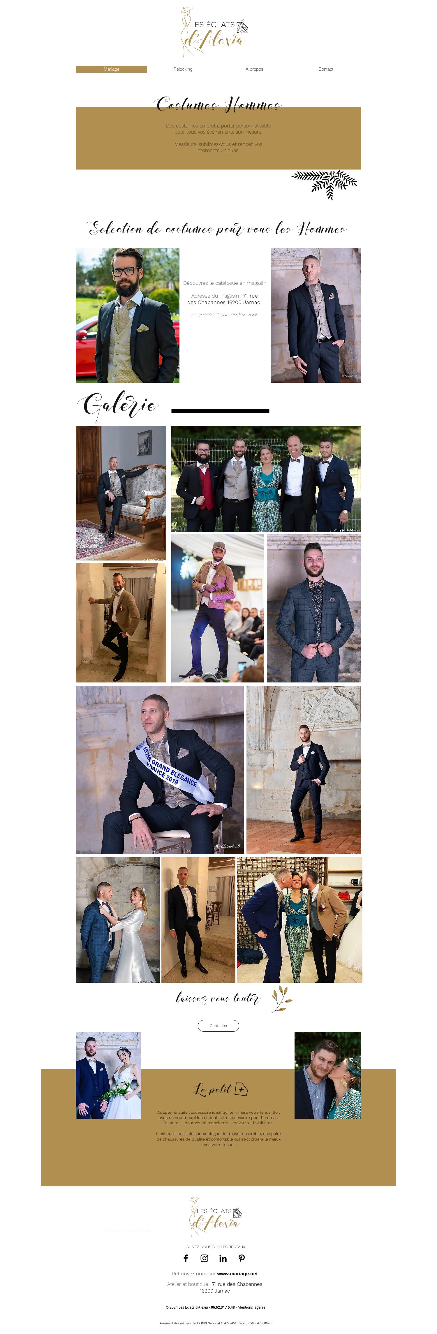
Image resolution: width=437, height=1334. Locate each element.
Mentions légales (251, 1307)
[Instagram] (204, 1258)
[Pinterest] (242, 1258)
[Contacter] (218, 1026)
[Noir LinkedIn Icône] (223, 1258)
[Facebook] (186, 1258)
